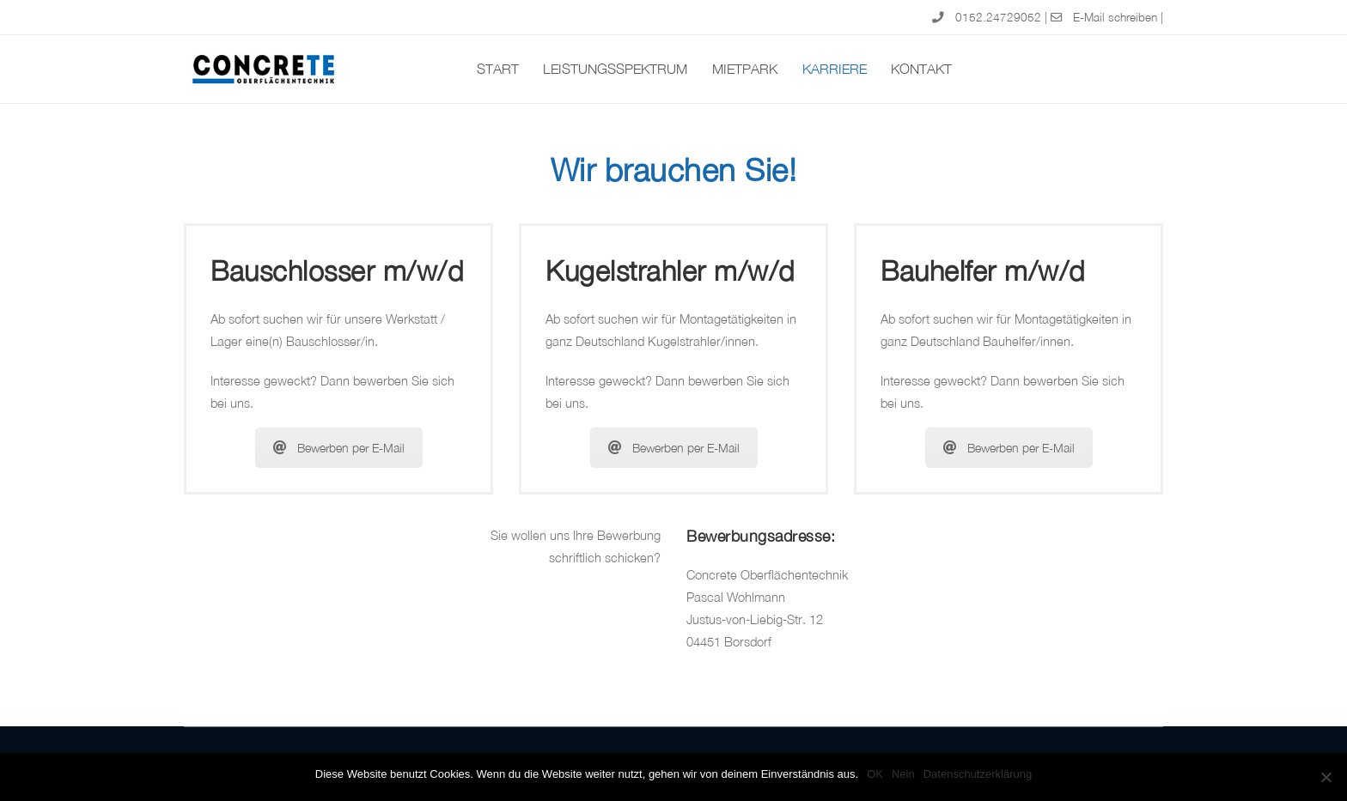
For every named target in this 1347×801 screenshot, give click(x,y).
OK (875, 774)
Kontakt (921, 68)
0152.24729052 (998, 17)
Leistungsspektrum (615, 68)
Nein (903, 774)
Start (498, 68)
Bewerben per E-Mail (339, 447)
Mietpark (744, 68)
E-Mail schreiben (1115, 17)
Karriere (834, 68)
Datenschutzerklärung (977, 774)
